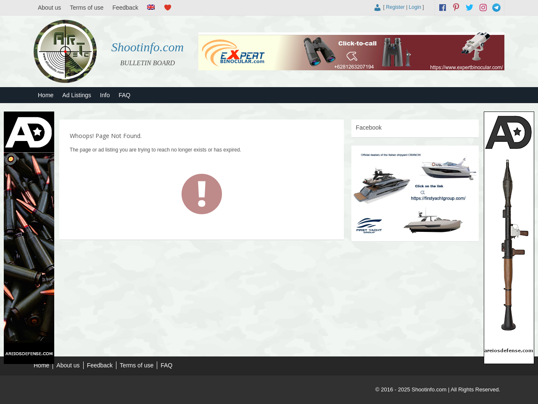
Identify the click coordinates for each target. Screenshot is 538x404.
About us (49, 7)
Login (415, 7)
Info (105, 95)
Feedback (125, 7)
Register (395, 7)
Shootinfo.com (147, 47)
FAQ (124, 95)
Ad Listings (76, 95)
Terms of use (86, 7)
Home (45, 95)
